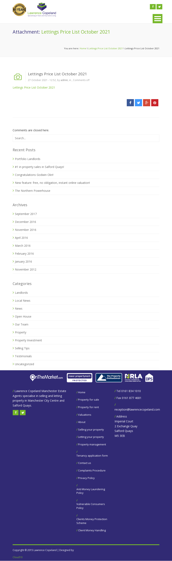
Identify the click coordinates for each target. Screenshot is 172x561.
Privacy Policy (86, 478)
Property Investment (28, 340)
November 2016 (25, 230)
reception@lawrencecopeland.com (137, 409)
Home (83, 48)
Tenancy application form (92, 455)
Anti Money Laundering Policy (90, 491)
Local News (22, 300)
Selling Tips (22, 348)
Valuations (84, 414)
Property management (92, 444)
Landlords (21, 293)
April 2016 (21, 238)
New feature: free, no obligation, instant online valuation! (52, 183)
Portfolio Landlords (27, 159)
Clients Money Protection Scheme (91, 521)
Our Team (21, 324)
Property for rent (88, 407)
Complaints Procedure (92, 470)
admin (64, 80)
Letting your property (91, 437)
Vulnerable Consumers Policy (90, 506)
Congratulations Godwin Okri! (34, 175)
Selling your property (91, 429)
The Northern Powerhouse (32, 191)
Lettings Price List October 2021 (105, 48)
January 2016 (23, 261)
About (81, 422)
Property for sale (88, 399)
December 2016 (25, 222)
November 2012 (25, 269)
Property (20, 332)
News (18, 308)
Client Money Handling (92, 530)
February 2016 (24, 253)
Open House (23, 316)
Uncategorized (24, 364)
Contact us (84, 463)
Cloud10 (17, 557)
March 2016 (23, 246)
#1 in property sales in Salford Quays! (39, 167)
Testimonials (23, 356)
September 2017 (26, 214)
